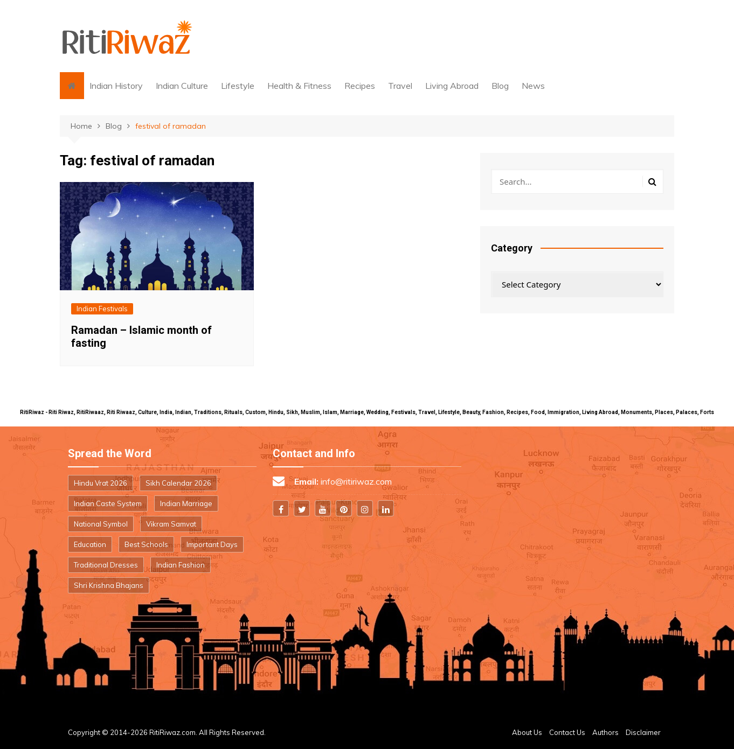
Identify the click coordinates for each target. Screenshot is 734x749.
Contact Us (567, 732)
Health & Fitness (299, 85)
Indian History (116, 85)
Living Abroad (452, 85)
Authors (605, 732)
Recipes (359, 85)
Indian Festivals (102, 308)
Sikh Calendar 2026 (178, 483)
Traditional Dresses (106, 565)
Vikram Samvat (171, 524)
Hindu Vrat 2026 (100, 483)
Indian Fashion (180, 565)
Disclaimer (643, 732)
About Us (527, 732)
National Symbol (101, 524)
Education (90, 544)
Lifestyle (237, 85)
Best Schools (146, 544)
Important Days (212, 544)
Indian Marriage (186, 503)
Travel (400, 85)
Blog (500, 85)
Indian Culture (182, 85)
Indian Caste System (108, 503)
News (533, 85)
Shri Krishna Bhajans (108, 585)
